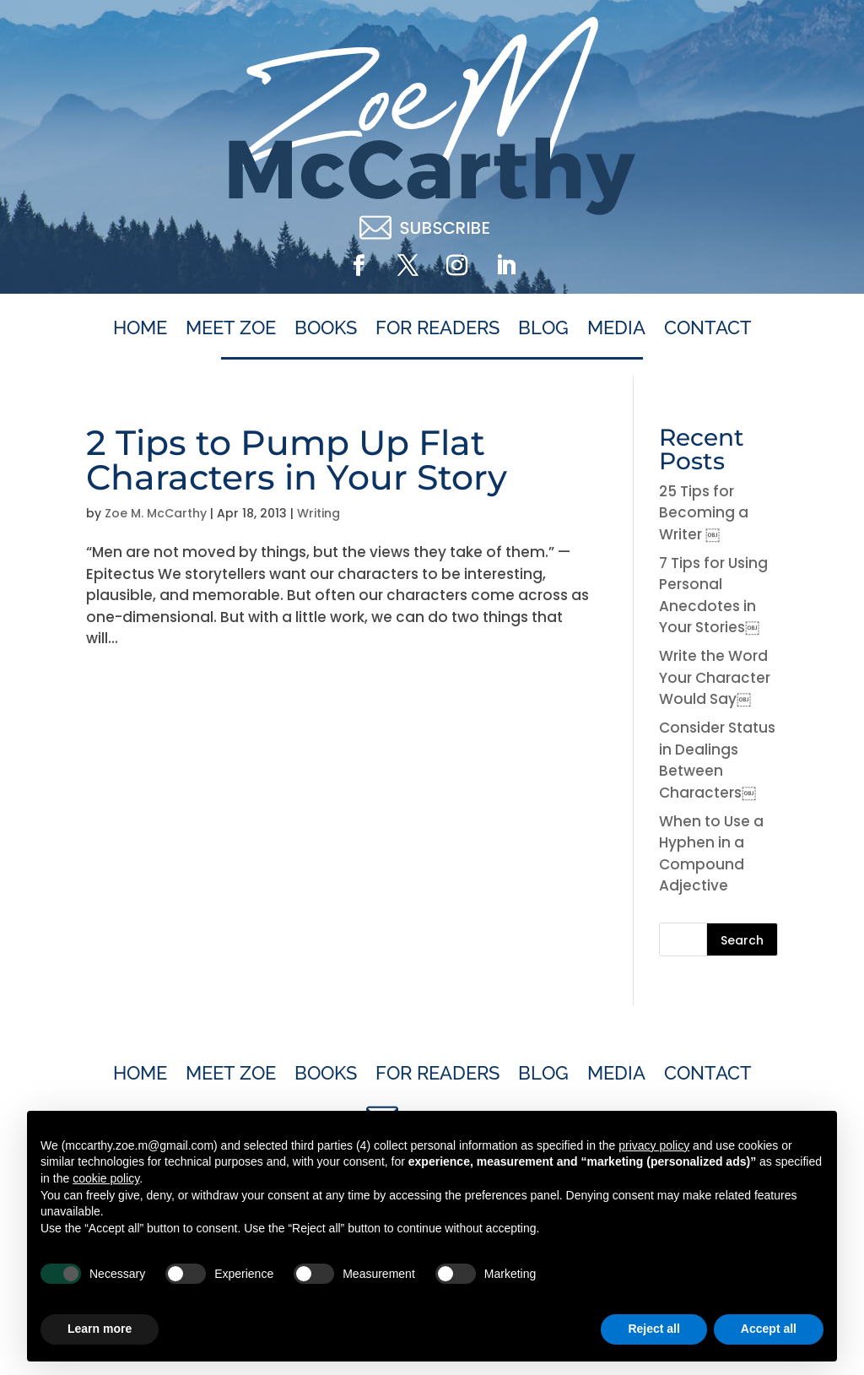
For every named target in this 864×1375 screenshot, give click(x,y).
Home (140, 328)
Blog (543, 328)
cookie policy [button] (106, 1178)
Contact (708, 328)
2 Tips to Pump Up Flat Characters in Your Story (296, 459)
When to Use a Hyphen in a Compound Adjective (711, 853)
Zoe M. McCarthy (156, 513)
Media (616, 328)
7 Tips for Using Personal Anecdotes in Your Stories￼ (713, 595)
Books (325, 328)
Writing (318, 513)
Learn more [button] (100, 1328)
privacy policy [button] (653, 1145)
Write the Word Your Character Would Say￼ (714, 677)
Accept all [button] (768, 1328)
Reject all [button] (653, 1328)
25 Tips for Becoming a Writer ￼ (703, 512)
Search (742, 940)
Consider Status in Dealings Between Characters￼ (717, 760)
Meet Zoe (231, 328)
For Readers (437, 328)
